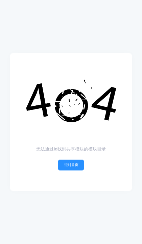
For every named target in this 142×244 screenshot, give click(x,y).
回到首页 (71, 164)
